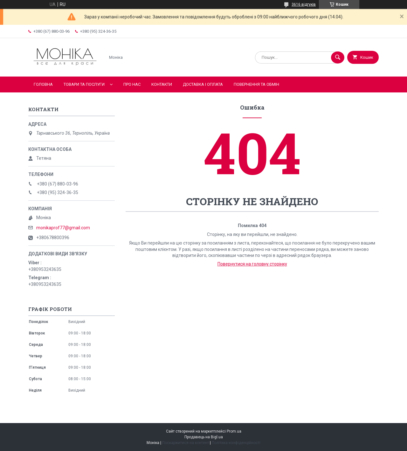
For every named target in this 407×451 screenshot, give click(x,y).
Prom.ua (234, 431)
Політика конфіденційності (236, 443)
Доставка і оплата (203, 84)
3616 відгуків (304, 4)
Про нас (132, 84)
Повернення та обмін (256, 84)
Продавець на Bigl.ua (203, 437)
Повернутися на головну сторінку (252, 263)
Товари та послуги (84, 84)
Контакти (161, 84)
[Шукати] (337, 57)
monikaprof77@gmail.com (63, 227)
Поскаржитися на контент (185, 443)
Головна (43, 84)
